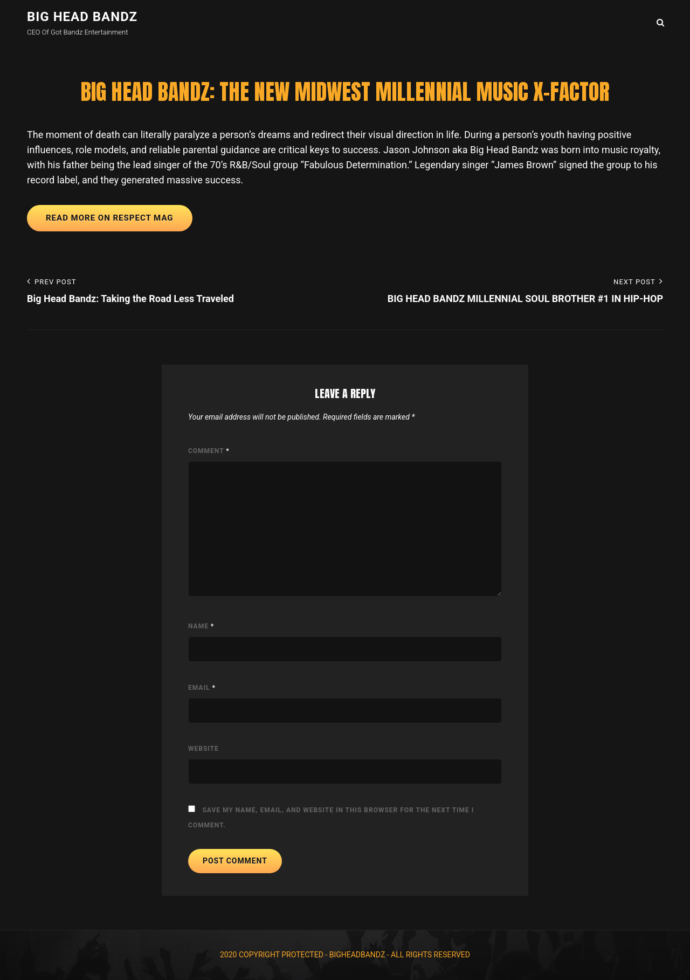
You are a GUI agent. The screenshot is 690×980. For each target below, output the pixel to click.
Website (203, 748)
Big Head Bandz (82, 16)
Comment (209, 451)
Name (201, 626)
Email (202, 687)
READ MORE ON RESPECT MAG (110, 218)
